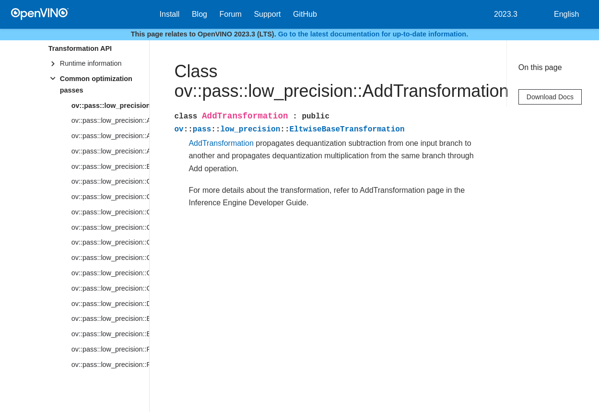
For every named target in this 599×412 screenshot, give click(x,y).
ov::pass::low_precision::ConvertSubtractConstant (110, 227)
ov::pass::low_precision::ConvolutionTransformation (110, 242)
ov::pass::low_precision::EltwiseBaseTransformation (110, 334)
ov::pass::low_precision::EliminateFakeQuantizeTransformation (110, 318)
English (566, 14)
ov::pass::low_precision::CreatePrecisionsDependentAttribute (110, 288)
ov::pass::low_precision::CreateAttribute (110, 273)
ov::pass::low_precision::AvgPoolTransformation (110, 151)
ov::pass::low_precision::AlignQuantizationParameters (110, 136)
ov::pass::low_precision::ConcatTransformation (110, 212)
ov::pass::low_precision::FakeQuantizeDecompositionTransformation (110, 364)
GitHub (305, 14)
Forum (231, 14)
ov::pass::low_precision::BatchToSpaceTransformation (110, 166)
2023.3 (505, 14)
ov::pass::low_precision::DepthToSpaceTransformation (110, 303)
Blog (199, 14)
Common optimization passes (96, 84)
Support (267, 14)
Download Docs (550, 97)
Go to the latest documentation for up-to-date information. (373, 34)
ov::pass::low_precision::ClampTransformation (110, 181)
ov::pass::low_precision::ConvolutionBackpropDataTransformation (110, 257)
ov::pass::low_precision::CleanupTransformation (110, 196)
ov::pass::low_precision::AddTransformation (110, 105)
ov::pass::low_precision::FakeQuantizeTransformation (110, 349)
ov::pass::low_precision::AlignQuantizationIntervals (110, 120)
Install (170, 14)
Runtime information (91, 63)
